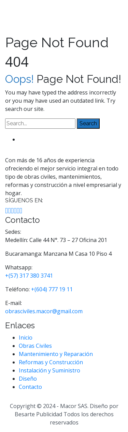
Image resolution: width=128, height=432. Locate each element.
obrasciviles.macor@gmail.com (44, 311)
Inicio (25, 337)
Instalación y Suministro (49, 370)
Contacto (30, 387)
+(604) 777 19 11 (52, 289)
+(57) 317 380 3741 (29, 275)
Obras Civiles (35, 346)
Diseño (28, 378)
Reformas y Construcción (51, 362)
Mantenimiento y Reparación (56, 354)
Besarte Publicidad (38, 414)
